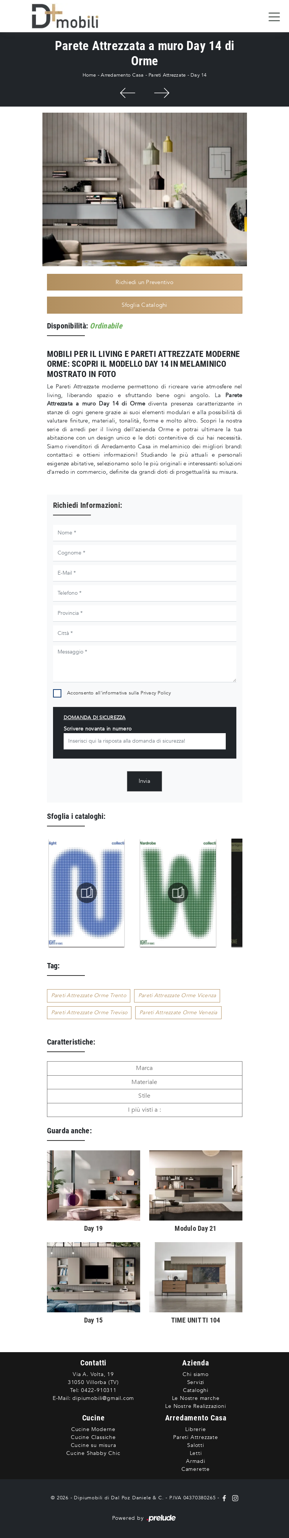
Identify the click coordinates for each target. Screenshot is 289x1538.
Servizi (196, 1382)
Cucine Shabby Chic (93, 1453)
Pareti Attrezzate (167, 75)
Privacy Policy (156, 693)
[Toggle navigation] (274, 16)
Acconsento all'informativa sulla (119, 693)
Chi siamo (195, 1374)
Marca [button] (144, 1068)
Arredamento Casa (122, 75)
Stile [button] (144, 1096)
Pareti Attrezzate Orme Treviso (89, 1012)
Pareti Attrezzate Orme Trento (88, 995)
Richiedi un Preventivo (144, 282)
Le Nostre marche (196, 1398)
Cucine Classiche (93, 1437)
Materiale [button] (144, 1082)
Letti (196, 1453)
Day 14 (199, 75)
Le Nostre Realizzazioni (195, 1406)
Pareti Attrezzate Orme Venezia (178, 1012)
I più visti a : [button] (144, 1110)
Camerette (195, 1469)
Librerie (195, 1429)
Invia (144, 781)
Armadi (195, 1461)
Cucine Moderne (93, 1429)
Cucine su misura (93, 1445)
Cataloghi (195, 1390)
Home (89, 75)
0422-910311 (99, 1390)
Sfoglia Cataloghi (144, 305)
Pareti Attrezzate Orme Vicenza (177, 995)
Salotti (195, 1445)
